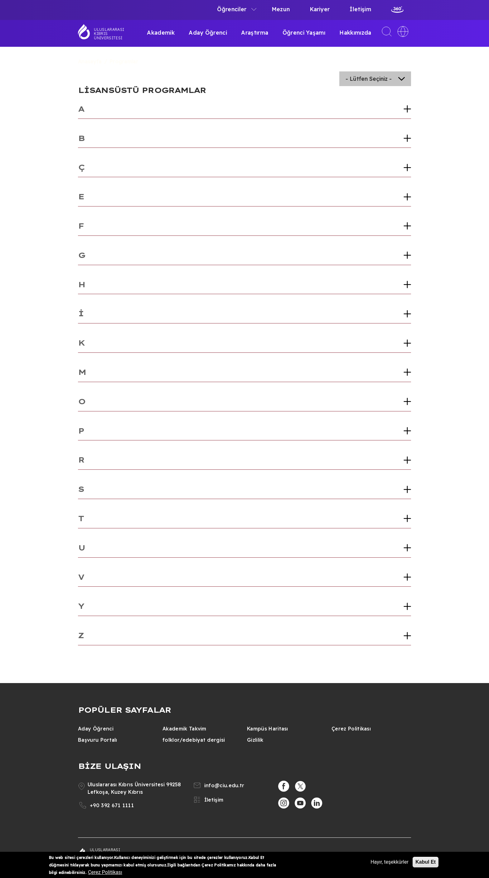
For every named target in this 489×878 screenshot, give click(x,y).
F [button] (81, 225)
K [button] (81, 342)
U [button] (81, 547)
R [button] (81, 459)
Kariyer (320, 9)
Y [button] (81, 606)
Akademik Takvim (184, 728)
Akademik (161, 32)
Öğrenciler (231, 9)
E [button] (81, 196)
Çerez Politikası (351, 728)
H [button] (81, 284)
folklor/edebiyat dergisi (193, 740)
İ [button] (81, 313)
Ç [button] (81, 167)
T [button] (81, 518)
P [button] (81, 430)
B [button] (81, 138)
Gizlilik (255, 740)
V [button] (81, 577)
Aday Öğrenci (208, 32)
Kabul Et (425, 862)
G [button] (81, 255)
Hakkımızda (355, 32)
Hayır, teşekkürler (389, 862)
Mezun (281, 9)
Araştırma (254, 32)
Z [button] (80, 635)
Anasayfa (90, 61)
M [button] (82, 372)
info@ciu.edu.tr (224, 785)
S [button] (81, 489)
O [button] (81, 401)
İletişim (360, 9)
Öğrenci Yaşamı (304, 32)
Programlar (123, 61)
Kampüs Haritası (267, 728)
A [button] (81, 109)
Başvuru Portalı (97, 740)
